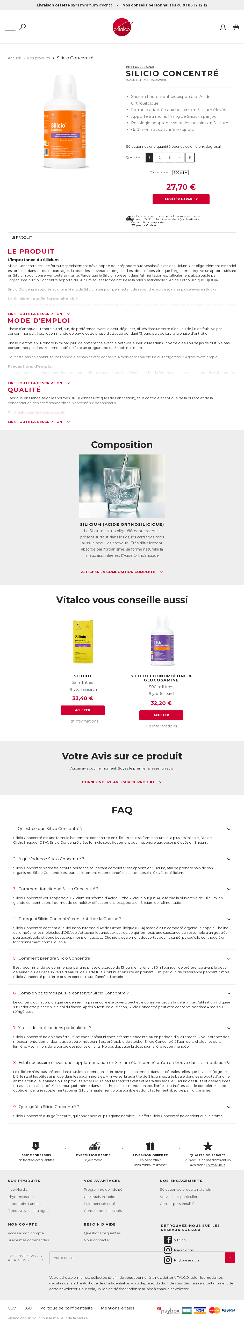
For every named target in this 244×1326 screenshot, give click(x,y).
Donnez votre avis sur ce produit (122, 782)
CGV (12, 1308)
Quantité (133, 157)
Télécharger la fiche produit (36, 413)
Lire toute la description (39, 314)
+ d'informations (82, 721)
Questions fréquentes (102, 1233)
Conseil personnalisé (177, 1204)
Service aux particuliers (179, 1197)
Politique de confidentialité (66, 1308)
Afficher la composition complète (122, 572)
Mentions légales (117, 1308)
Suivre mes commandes (28, 1240)
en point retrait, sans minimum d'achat (150, 1154)
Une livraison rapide (100, 1197)
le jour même (93, 1152)
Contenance (158, 172)
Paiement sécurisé (99, 1204)
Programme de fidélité (103, 1189)
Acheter (82, 710)
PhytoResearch (140, 67)
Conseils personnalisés (103, 1211)
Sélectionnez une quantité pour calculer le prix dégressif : (174, 146)
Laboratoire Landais (24, 1204)
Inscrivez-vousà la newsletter (26, 1258)
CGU (28, 1308)
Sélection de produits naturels (185, 1189)
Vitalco (174, 1239)
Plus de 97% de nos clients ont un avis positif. (208, 1154)
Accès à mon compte (26, 1233)
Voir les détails (190, 219)
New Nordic (18, 1189)
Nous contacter (97, 1240)
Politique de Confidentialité (106, 1283)
